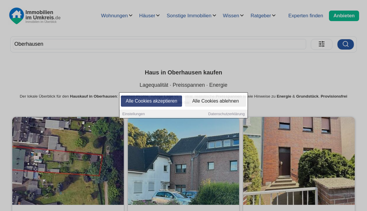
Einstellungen (133, 114)
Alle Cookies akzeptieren (151, 101)
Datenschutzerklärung (226, 114)
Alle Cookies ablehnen (215, 101)
